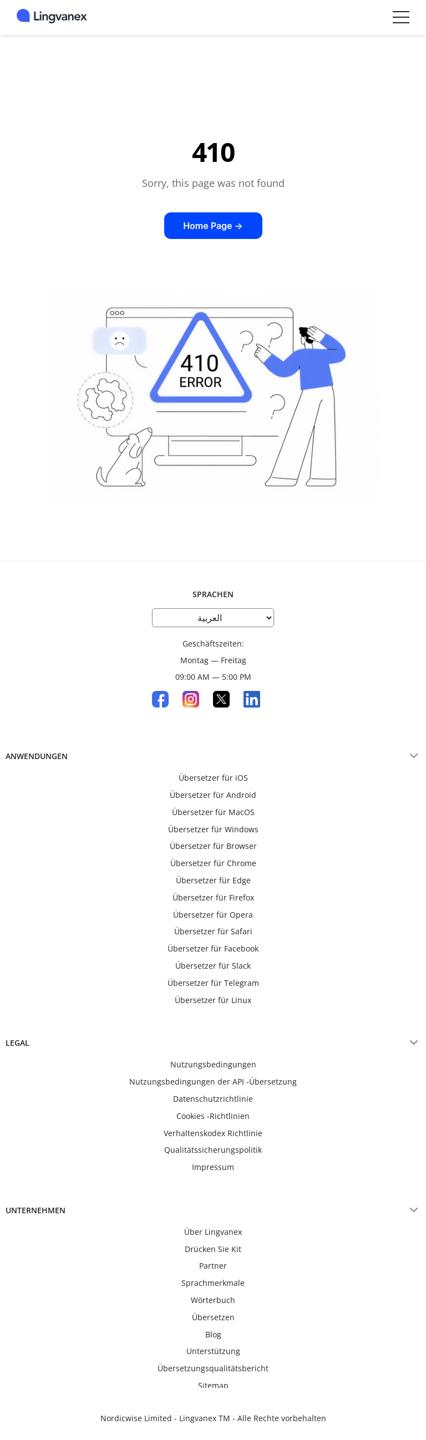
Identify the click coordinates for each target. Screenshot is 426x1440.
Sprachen (213, 594)
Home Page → (213, 225)
